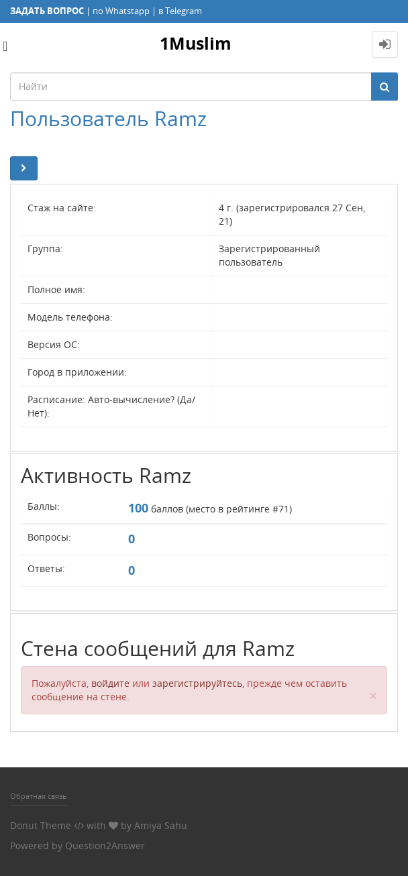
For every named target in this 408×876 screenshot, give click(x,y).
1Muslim (196, 43)
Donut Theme (40, 825)
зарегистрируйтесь (197, 683)
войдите (110, 683)
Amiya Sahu (160, 825)
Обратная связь (38, 796)
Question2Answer (105, 845)
